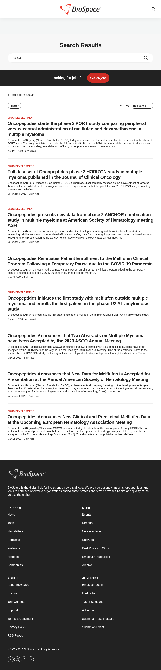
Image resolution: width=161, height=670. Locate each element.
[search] (75, 58)
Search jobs (98, 78)
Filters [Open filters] (15, 105)
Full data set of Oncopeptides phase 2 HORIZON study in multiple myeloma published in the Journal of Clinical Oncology (75, 174)
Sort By (136, 106)
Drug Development (21, 117)
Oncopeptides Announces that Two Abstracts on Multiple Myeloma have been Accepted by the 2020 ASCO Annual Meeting (76, 338)
